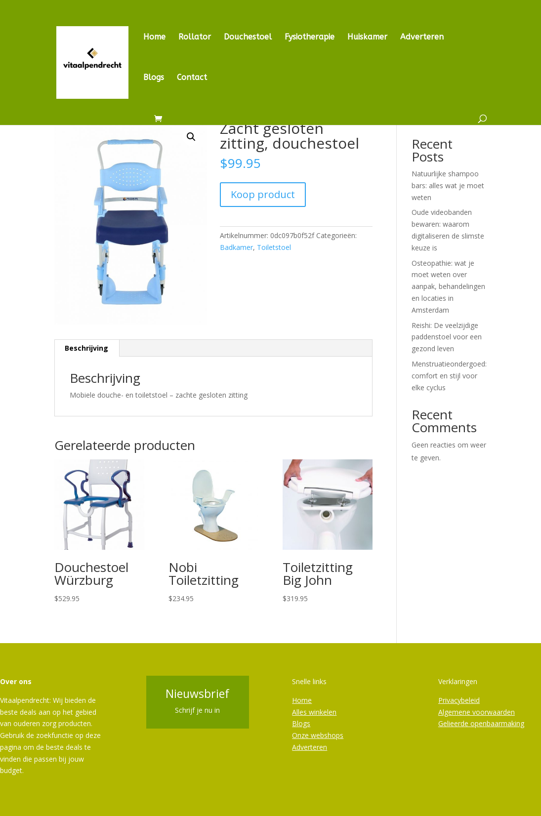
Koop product (263, 194)
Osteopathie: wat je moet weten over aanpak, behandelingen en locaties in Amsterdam (448, 286)
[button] (191, 137)
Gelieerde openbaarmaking (481, 723)
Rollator (194, 37)
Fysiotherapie (309, 37)
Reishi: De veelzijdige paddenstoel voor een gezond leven (447, 337)
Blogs (153, 78)
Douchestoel (248, 37)
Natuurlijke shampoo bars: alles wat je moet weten (448, 185)
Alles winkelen (314, 712)
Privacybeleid (459, 700)
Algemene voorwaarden (476, 712)
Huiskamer (367, 37)
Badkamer (236, 247)
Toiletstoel (274, 247)
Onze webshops (317, 735)
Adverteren (422, 37)
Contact (192, 78)
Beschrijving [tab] (86, 348)
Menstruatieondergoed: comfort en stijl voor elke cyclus (449, 375)
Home (154, 37)
